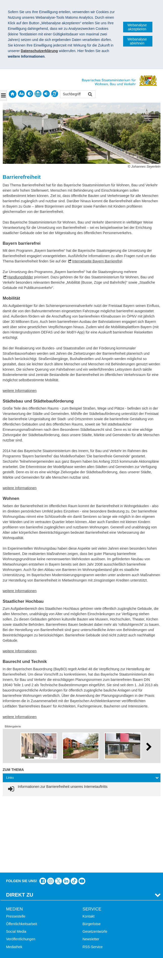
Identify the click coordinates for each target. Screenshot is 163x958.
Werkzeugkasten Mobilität (103, 927)
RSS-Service (93, 875)
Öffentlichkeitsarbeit (21, 852)
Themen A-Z (15, 904)
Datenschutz (44, 946)
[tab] (81, 778)
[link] (57, 789)
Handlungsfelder (20, 277)
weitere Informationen (20, 391)
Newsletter (91, 867)
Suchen (89, 94)
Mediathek (14, 875)
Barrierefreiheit (17, 920)
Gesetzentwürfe (95, 859)
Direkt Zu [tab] (19, 823)
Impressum (17, 946)
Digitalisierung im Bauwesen (105, 904)
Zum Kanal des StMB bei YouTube (81, 809)
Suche (11, 897)
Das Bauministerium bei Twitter (58, 809)
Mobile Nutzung (18, 927)
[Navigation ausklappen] (3, 95)
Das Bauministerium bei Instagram (50, 809)
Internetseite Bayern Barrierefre (96, 261)
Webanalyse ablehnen (137, 41)
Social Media (16, 859)
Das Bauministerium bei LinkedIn (66, 809)
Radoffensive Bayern (99, 912)
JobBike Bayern (95, 920)
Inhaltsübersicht (18, 912)
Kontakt (88, 844)
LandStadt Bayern (97, 897)
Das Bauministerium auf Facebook (42, 809)
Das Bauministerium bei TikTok (74, 809)
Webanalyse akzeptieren (137, 27)
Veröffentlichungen (20, 867)
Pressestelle (15, 844)
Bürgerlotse (92, 852)
